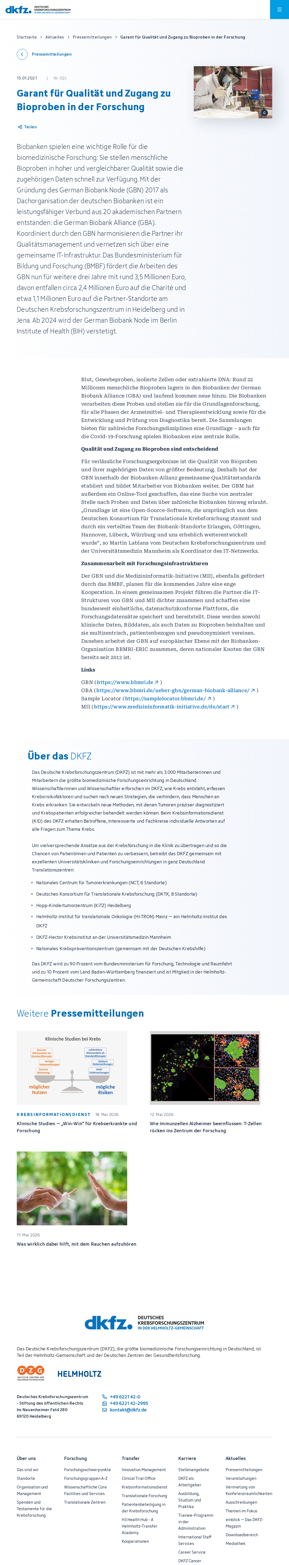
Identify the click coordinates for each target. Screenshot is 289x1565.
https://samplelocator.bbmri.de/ (165, 698)
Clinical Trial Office (139, 1478)
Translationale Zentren (85, 1502)
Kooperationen (135, 1541)
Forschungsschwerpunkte (87, 1470)
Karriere (187, 1458)
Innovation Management (144, 1470)
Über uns (26, 1458)
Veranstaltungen (241, 1478)
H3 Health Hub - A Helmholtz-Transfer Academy (139, 1526)
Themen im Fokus (241, 1511)
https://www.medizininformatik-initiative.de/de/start (161, 707)
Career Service (192, 1552)
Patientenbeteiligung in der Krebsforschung (143, 1507)
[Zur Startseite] (38, 10)
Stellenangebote (193, 1470)
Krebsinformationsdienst (145, 1487)
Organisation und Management (32, 1490)
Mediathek (235, 1543)
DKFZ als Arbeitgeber (189, 1481)
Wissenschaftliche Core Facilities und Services (85, 1490)
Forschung (75, 1458)
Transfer (131, 1458)
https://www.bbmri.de (125, 682)
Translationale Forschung (144, 1496)
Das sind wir (28, 1470)
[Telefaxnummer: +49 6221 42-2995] (124, 1403)
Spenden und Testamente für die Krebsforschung (34, 1508)
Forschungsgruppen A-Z (85, 1478)
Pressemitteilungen (244, 1470)
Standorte (26, 1478)
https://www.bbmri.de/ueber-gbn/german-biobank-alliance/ (172, 690)
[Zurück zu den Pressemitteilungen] (44, 54)
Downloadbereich (242, 1535)
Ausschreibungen (241, 1502)
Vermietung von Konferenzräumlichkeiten (249, 1490)
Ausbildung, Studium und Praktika (189, 1500)
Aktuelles (236, 1458)
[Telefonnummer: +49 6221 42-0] (124, 1397)
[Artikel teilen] (27, 127)
